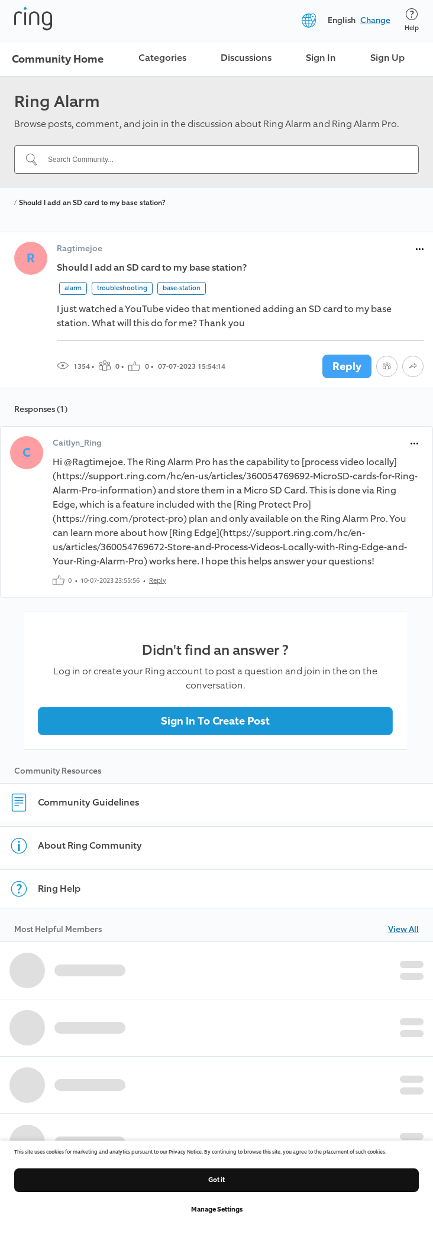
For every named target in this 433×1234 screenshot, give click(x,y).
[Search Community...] (223, 159)
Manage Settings (217, 1209)
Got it (216, 1179)
